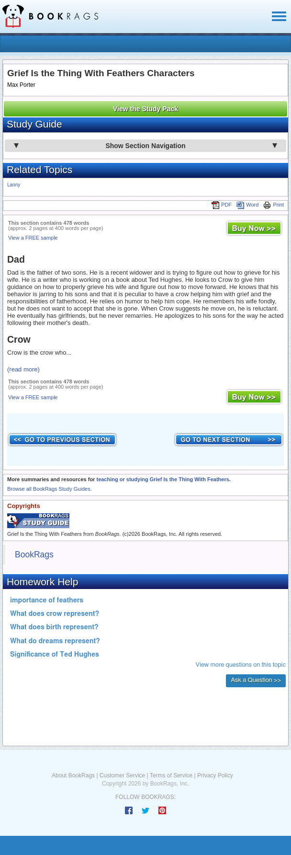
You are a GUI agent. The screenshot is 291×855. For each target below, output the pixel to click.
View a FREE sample (33, 238)
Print (273, 205)
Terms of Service (171, 775)
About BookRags (73, 775)
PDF (222, 205)
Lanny (13, 184)
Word (247, 205)
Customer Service (122, 775)
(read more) (23, 369)
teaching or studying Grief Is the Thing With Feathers (162, 479)
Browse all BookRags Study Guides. (49, 489)
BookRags (34, 554)
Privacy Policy (215, 775)
